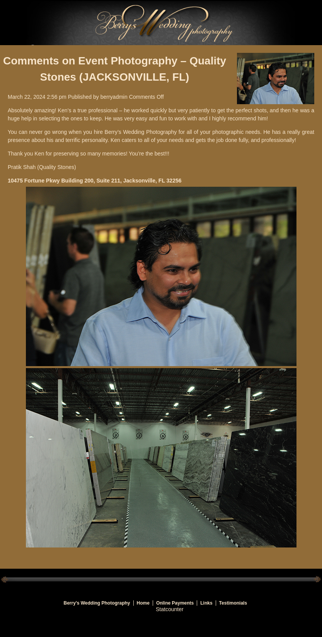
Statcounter (170, 609)
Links (206, 603)
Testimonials (233, 603)
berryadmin (114, 97)
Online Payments (175, 603)
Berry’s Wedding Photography (97, 603)
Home (143, 603)
